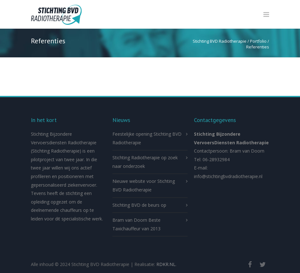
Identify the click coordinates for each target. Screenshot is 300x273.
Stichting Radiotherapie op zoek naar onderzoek (145, 161)
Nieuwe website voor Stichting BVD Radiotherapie (143, 185)
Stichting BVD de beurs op (139, 205)
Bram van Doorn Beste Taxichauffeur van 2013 (136, 224)
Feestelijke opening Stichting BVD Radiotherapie (147, 138)
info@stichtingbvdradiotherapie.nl (228, 176)
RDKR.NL (165, 264)
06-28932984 (216, 159)
